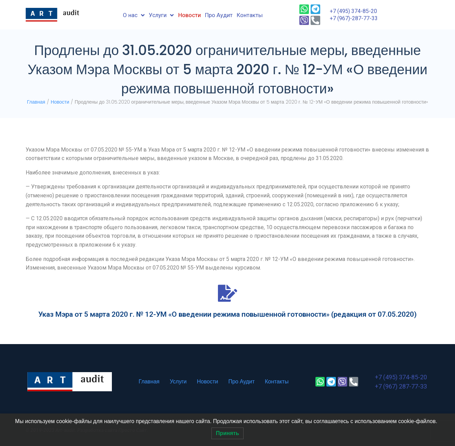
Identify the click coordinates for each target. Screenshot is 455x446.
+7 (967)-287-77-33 (354, 18)
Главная (36, 102)
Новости (60, 102)
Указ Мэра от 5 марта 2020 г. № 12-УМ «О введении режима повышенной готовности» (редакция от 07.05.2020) (227, 314)
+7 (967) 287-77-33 (401, 386)
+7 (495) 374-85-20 (353, 11)
